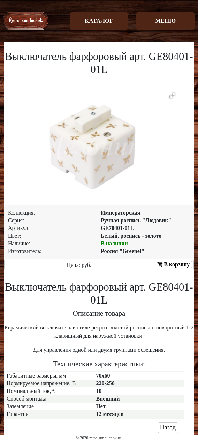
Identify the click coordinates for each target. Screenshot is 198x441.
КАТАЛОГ (99, 20)
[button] (172, 95)
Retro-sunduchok (26, 20)
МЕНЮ (165, 20)
